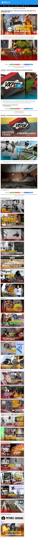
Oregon (25, 66)
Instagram (18, 64)
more (9, 198)
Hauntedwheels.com (5, 189)
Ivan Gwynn (31, 38)
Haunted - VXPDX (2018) (12, 104)
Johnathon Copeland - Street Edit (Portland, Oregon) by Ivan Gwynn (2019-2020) (18, 11)
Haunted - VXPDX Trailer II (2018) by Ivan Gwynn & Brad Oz (16, 70)
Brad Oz (17, 110)
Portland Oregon (21, 111)
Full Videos (16, 5)
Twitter (31, 64)
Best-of (28, 66)
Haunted (3, 110)
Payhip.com (27, 100)
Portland (21, 66)
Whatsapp (12, 64)
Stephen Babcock (12, 110)
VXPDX (7, 110)
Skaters (4, 5)
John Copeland (11, 66)
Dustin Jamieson (28, 110)
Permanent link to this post (19, 67)
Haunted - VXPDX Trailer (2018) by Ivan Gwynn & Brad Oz (16, 115)
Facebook (26, 64)
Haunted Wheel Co (6, 100)
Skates (9, 5)
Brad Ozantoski (22, 110)
